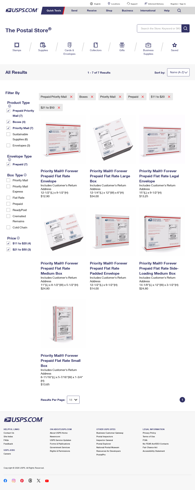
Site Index (8, 436)
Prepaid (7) (20, 164)
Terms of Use (149, 436)
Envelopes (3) (21, 145)
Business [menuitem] (127, 10)
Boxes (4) (19, 121)
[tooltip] (9, 106)
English (94, 4)
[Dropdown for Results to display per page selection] (73, 400)
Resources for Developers (108, 451)
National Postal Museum (107, 447)
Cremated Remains (19, 218)
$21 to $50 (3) (22, 249)
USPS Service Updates (60, 440)
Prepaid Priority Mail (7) (23, 113)
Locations (115, 4)
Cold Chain (20, 227)
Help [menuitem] (167, 10)
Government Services (60, 447)
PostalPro (101, 454)
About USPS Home (58, 433)
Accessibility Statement (154, 451)
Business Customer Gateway (109, 433)
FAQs (6, 440)
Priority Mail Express (20, 189)
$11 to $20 (158, 96)
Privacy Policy (149, 433)
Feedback (8, 444)
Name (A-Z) (177, 72)
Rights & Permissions (60, 451)
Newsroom (55, 436)
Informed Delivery (156, 4)
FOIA (145, 440)
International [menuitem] (148, 10)
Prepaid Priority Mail (54, 96)
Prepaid (18, 203)
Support (134, 4)
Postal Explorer (103, 444)
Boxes (83, 96)
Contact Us (9, 433)
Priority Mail (20, 180)
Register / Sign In (178, 4)
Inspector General (104, 440)
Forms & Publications (60, 444)
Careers (7, 453)
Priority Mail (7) (23, 128)
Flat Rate (18, 197)
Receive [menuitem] (92, 10)
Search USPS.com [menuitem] (179, 11)
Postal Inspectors (104, 436)
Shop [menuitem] (109, 10)
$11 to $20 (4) (22, 243)
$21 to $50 (48, 107)
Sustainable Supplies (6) (20, 136)
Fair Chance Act (150, 447)
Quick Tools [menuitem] (54, 10)
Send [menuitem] (74, 10)
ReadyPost (20, 210)
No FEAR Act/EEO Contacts (156, 444)
